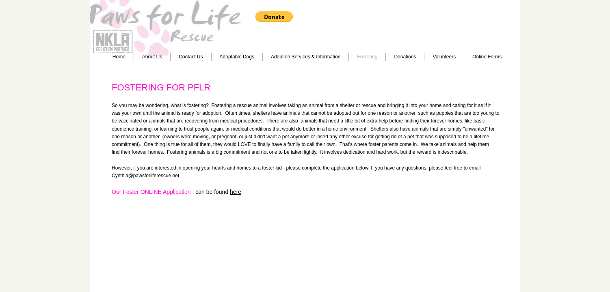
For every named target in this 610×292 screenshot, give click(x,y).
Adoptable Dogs (237, 57)
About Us (152, 57)
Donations (405, 57)
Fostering (367, 57)
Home (118, 57)
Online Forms (487, 57)
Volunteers (444, 57)
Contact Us (191, 57)
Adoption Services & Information (305, 57)
